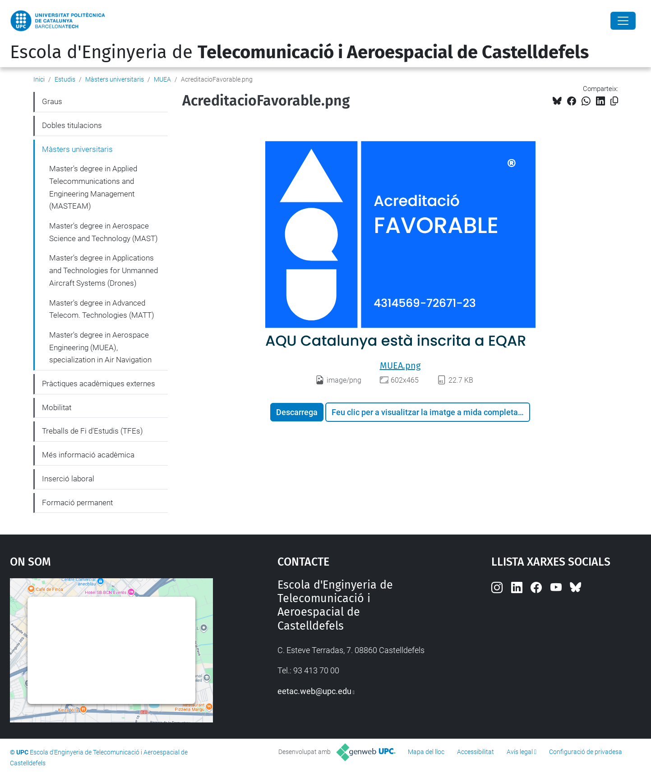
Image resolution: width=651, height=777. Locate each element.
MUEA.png (400, 365)
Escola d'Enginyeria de (299, 52)
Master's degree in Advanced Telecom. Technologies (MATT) (101, 309)
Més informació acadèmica (88, 454)
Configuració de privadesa (585, 751)
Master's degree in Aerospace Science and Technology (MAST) (103, 232)
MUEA (162, 79)
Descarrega (297, 412)
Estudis (65, 79)
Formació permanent (77, 502)
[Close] (623, 21)
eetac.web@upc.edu (314, 691)
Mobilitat (56, 407)
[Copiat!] (614, 101)
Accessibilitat (475, 751)
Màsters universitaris (114, 79)
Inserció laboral (68, 478)
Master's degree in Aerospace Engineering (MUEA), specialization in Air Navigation (100, 347)
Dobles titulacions (72, 125)
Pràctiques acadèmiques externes (98, 383)
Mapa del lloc (426, 751)
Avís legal (520, 751)
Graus (52, 101)
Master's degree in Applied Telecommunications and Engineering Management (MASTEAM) (93, 187)
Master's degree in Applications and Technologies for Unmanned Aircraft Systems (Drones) (103, 270)
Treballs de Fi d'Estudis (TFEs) (92, 430)
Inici (39, 79)
